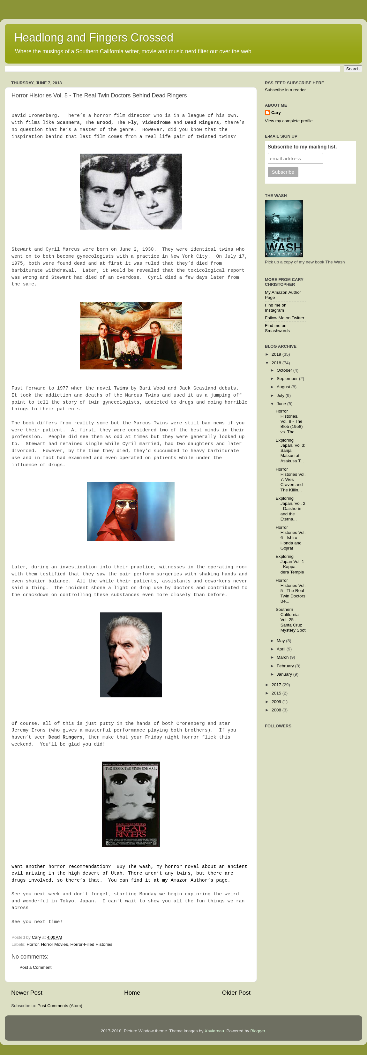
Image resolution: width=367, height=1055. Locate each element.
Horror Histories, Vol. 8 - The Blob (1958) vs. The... (289, 421)
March (283, 657)
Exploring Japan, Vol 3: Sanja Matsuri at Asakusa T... (290, 450)
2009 (277, 701)
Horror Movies (54, 944)
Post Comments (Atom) (60, 1005)
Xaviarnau (214, 1030)
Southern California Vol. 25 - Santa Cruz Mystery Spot (291, 620)
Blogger (258, 1030)
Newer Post (26, 992)
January (285, 674)
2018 (277, 363)
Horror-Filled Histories (91, 944)
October (285, 370)
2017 (277, 684)
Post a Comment (35, 967)
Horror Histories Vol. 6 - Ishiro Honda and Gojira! (291, 537)
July (281, 395)
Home (132, 992)
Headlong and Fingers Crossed (93, 37)
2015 (277, 693)
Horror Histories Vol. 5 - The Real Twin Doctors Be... (291, 590)
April (282, 649)
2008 (277, 710)
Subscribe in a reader (285, 89)
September (288, 378)
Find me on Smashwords (277, 328)
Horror (32, 944)
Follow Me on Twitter (284, 317)
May (281, 640)
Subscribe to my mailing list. (302, 146)
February (286, 666)
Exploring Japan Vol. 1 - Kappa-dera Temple (290, 564)
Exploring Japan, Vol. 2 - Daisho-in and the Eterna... (290, 508)
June (282, 403)
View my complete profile (289, 120)
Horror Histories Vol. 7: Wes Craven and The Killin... (291, 479)
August (284, 386)
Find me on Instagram (276, 308)
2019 (277, 354)
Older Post (236, 992)
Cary (276, 112)
